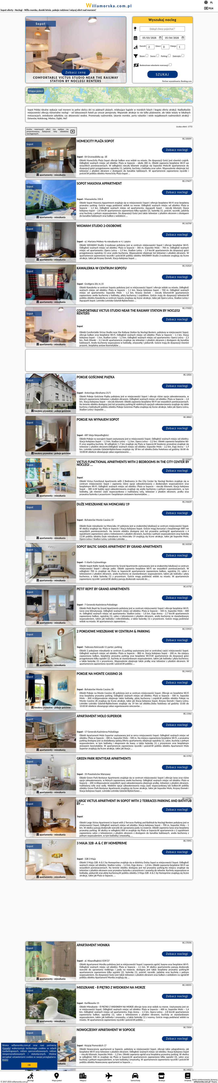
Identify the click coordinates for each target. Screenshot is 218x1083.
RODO (5, 1059)
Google (6, 1048)
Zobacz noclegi (177, 150)
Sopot (30, 144)
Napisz (214, 1081)
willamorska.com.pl (109, 5)
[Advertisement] (109, 911)
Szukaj (162, 74)
